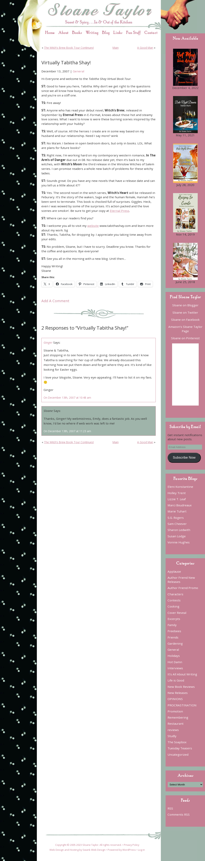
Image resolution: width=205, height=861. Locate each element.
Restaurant (176, 723)
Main (116, 48)
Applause (174, 571)
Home (50, 32)
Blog (106, 32)
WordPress (129, 850)
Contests (174, 600)
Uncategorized (178, 754)
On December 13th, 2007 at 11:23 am (67, 431)
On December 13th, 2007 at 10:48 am (67, 397)
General (78, 71)
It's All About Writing (182, 674)
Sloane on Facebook (185, 320)
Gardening (175, 643)
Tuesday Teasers (180, 748)
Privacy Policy (131, 845)
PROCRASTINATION (182, 705)
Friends (173, 637)
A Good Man (145, 48)
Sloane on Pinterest (185, 338)
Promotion (175, 711)
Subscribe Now (184, 457)
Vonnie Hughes (179, 542)
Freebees (174, 631)
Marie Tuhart (177, 511)
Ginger (48, 342)
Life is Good (176, 680)
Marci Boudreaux (180, 505)
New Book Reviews (181, 687)
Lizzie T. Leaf (177, 499)
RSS (170, 808)
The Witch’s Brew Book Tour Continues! (69, 48)
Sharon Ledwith (179, 530)
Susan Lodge (177, 536)
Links (117, 32)
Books (77, 32)
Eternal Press (119, 211)
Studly (172, 736)
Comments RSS (179, 814)
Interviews (175, 668)
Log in (141, 850)
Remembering (178, 717)
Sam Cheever (177, 524)
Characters (175, 594)
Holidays (174, 656)
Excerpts (174, 619)
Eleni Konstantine (180, 487)
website (93, 226)
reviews (173, 730)
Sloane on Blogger (185, 305)
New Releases (178, 693)
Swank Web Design (94, 850)
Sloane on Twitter (185, 312)
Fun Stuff (133, 32)
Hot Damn (175, 662)
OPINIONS (175, 699)
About (63, 32)
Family (172, 625)
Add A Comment (55, 300)
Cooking (173, 606)
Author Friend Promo (183, 588)
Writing (92, 32)
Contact (150, 32)
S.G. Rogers (176, 518)
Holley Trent (177, 493)
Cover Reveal (177, 613)
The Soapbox (177, 742)
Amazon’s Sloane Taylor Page (185, 329)
